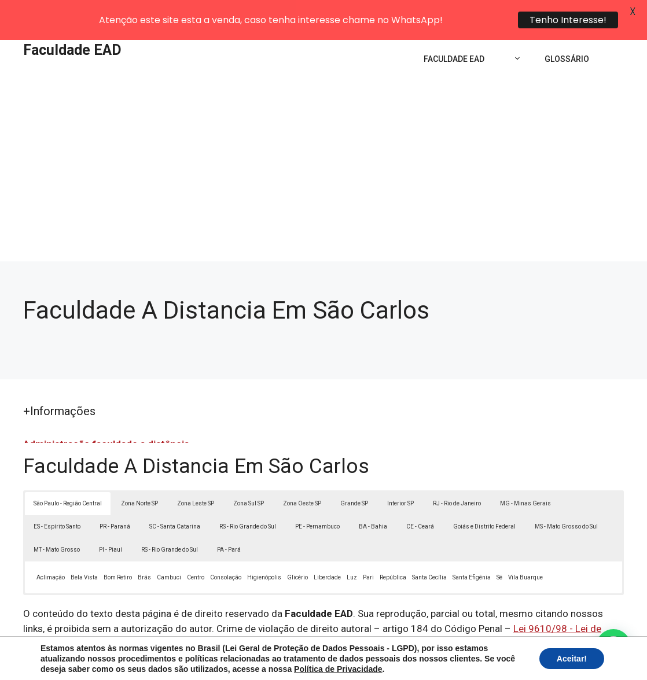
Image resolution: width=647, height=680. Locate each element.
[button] (613, 646)
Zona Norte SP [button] (139, 473)
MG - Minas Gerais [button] (525, 473)
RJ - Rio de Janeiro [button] (457, 473)
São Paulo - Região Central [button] (68, 473)
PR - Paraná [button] (115, 496)
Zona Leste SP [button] (195, 473)
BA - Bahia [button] (373, 496)
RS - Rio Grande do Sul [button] (247, 496)
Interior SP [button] (400, 473)
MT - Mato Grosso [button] (57, 519)
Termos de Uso (483, 662)
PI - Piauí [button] (110, 519)
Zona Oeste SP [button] (302, 473)
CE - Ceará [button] (420, 496)
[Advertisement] (323, 145)
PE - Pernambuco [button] (317, 496)
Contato (536, 662)
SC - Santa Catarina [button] (174, 496)
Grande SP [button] (354, 473)
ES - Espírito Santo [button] (57, 496)
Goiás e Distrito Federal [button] (484, 496)
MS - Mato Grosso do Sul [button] (566, 496)
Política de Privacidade (403, 662)
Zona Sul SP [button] (248, 473)
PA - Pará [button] (229, 519)
